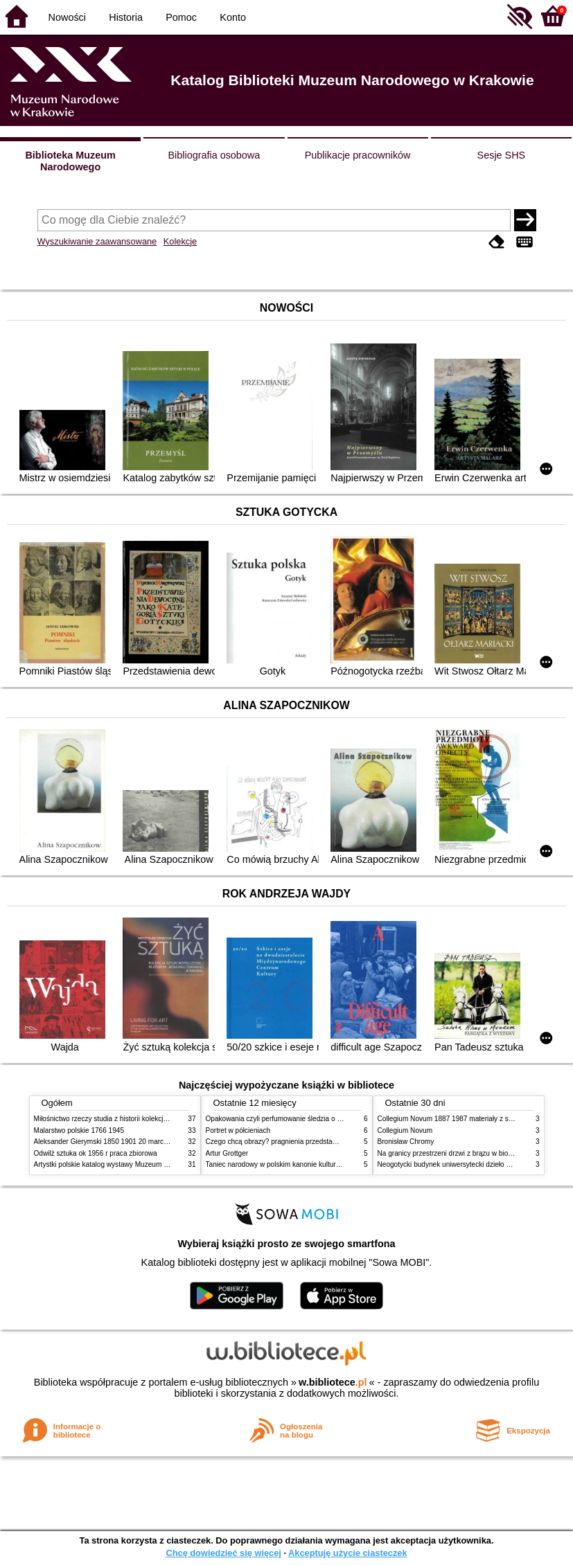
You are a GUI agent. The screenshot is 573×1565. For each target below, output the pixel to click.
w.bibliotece (333, 1382)
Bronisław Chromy (406, 1141)
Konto (233, 17)
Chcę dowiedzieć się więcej (223, 1553)
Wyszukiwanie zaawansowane (97, 241)
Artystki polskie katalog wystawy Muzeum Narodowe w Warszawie (136, 1164)
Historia (126, 17)
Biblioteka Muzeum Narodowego (70, 161)
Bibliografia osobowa (214, 155)
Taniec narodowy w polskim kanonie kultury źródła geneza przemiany (313, 1164)
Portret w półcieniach (238, 1130)
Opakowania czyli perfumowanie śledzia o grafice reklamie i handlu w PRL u (323, 1119)
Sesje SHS (501, 155)
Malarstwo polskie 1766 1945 (79, 1130)
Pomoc (181, 17)
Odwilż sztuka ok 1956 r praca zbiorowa (95, 1153)
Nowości (67, 17)
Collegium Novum (405, 1130)
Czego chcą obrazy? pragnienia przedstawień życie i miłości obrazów (313, 1141)
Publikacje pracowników (358, 155)
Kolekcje (180, 241)
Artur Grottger (227, 1153)
